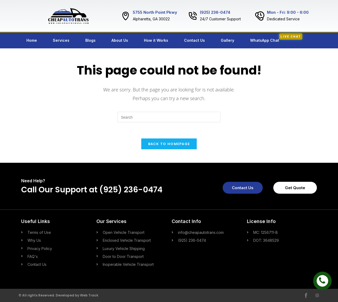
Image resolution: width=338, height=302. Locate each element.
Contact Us (194, 40)
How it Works (156, 40)
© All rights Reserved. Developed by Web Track (58, 295)
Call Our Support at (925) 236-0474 (91, 189)
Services (61, 40)
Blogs (90, 40)
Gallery (227, 40)
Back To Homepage (169, 143)
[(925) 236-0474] (192, 16)
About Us (119, 40)
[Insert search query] (169, 117)
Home (31, 40)
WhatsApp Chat (276, 38)
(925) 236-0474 (215, 12)
